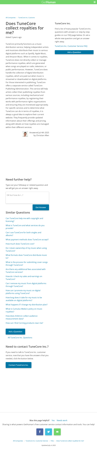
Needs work (62, 420)
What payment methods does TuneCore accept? (27, 239)
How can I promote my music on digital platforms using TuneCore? (23, 292)
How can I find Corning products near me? (24, 323)
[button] (94, 2)
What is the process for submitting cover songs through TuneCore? (27, 263)
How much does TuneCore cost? (20, 243)
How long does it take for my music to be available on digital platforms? (24, 299)
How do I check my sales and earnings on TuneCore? (24, 277)
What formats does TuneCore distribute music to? (26, 256)
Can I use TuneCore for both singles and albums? (23, 234)
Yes (53, 420)
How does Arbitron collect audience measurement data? (21, 317)
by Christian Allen (41, 135)
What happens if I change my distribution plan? (26, 304)
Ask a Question (15, 331)
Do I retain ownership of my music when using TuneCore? (26, 249)
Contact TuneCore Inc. (18, 365)
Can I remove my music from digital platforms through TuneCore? (26, 285)
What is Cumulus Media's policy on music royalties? (24, 310)
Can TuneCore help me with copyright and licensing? (24, 219)
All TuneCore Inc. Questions (20, 337)
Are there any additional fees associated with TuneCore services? (26, 270)
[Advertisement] (27, 157)
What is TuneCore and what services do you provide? (25, 227)
